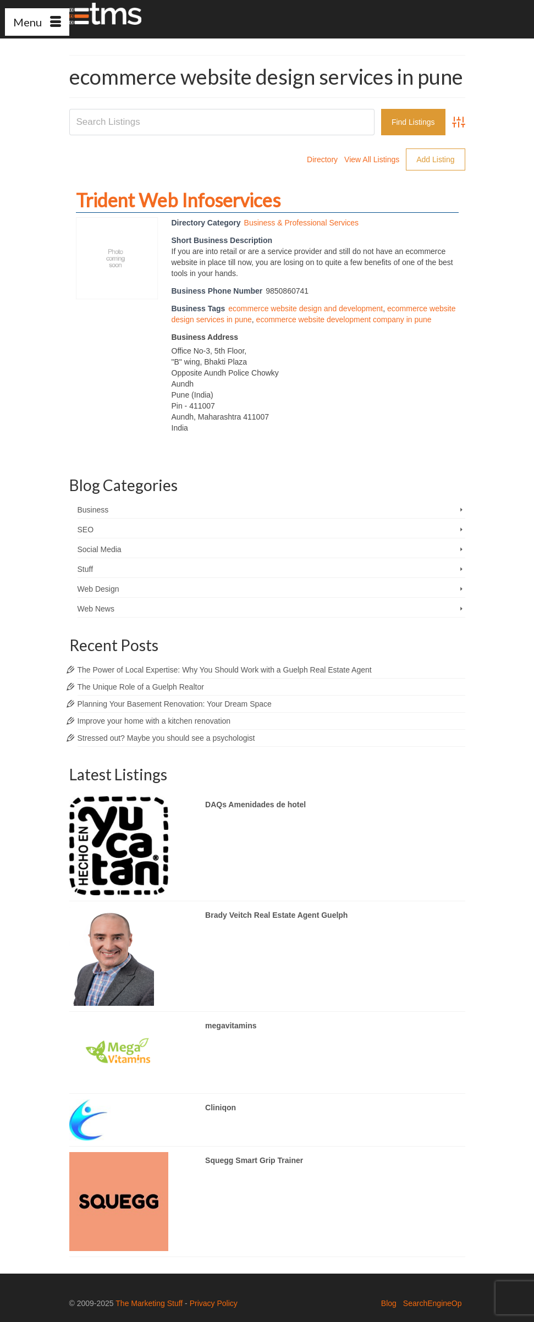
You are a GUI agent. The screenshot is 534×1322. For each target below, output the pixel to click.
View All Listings (371, 159)
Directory (322, 159)
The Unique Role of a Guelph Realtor (141, 686)
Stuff (85, 569)
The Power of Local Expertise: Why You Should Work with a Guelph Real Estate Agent (225, 669)
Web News (96, 608)
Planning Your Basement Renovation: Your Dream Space (175, 703)
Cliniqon (220, 1107)
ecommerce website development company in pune (344, 319)
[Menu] (37, 22)
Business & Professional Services (301, 222)
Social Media (100, 549)
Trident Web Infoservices (178, 200)
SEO (86, 529)
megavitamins (230, 1025)
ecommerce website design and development (305, 308)
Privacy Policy (214, 1303)
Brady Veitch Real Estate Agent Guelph (276, 915)
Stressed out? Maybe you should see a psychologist (166, 738)
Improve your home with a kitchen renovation (154, 721)
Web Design (98, 589)
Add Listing (435, 159)
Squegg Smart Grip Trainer (254, 1160)
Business (93, 509)
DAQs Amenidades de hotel (255, 804)
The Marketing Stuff (149, 1303)
